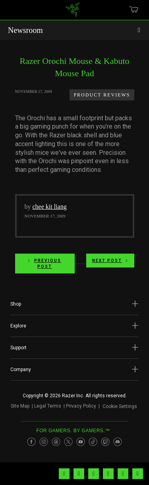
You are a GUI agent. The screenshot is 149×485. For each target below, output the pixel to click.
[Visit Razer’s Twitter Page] (68, 442)
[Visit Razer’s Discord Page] (117, 442)
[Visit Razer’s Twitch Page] (105, 442)
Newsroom (25, 30)
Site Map (20, 406)
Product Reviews (102, 95)
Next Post (110, 260)
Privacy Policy (81, 406)
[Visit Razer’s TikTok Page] (93, 442)
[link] (72, 13)
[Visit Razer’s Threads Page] (56, 442)
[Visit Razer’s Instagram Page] (43, 442)
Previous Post (45, 263)
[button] (74, 304)
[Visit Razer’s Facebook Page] (31, 442)
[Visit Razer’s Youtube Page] (80, 442)
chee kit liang (50, 206)
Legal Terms (47, 406)
